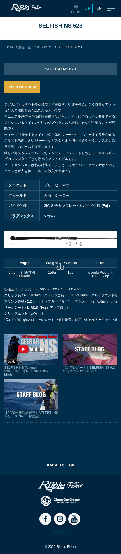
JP (87, 8)
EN (99, 8)
